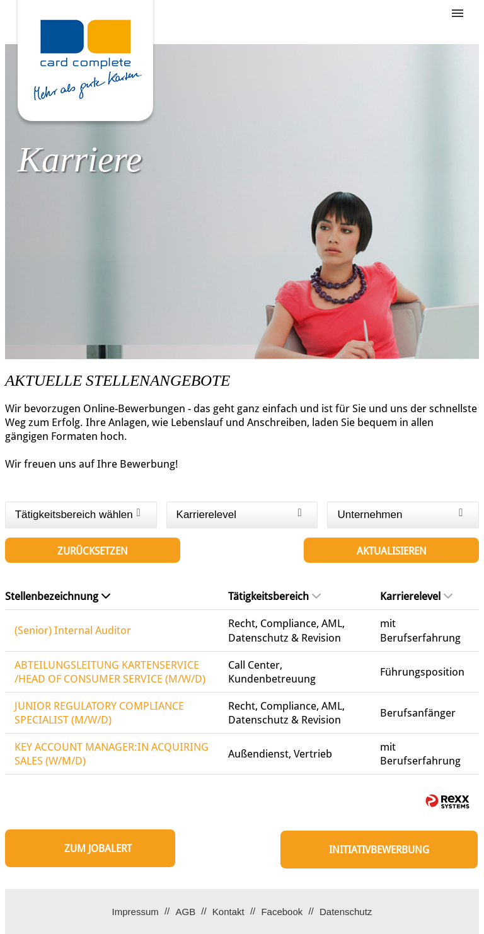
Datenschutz (346, 911)
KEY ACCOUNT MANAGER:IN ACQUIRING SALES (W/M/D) (111, 754)
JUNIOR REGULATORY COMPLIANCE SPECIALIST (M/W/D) (99, 713)
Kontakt (228, 911)
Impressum (135, 911)
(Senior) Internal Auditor (72, 630)
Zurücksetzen (92, 551)
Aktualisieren (392, 551)
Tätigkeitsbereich (274, 596)
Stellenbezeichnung (57, 596)
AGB (185, 911)
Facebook (281, 911)
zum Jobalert (98, 849)
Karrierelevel (416, 596)
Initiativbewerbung (379, 850)
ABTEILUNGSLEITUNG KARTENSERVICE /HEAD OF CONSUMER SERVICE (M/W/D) (109, 672)
